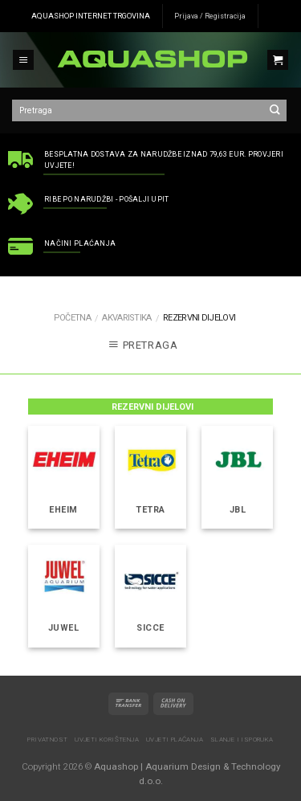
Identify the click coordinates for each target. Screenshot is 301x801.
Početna (72, 318)
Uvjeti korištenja (107, 739)
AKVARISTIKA (126, 318)
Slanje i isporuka (242, 739)
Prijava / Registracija (210, 16)
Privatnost (47, 739)
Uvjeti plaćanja (174, 739)
